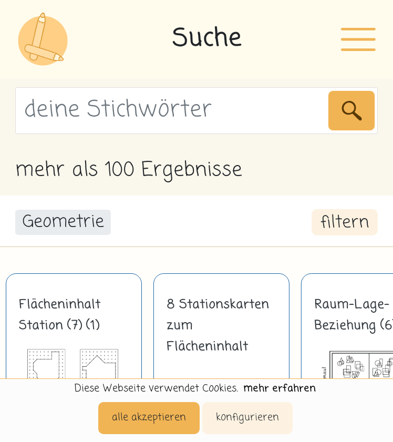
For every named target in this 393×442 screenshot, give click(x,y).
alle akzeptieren (149, 417)
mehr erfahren (279, 389)
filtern (344, 223)
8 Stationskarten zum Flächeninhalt (218, 326)
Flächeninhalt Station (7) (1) (59, 315)
